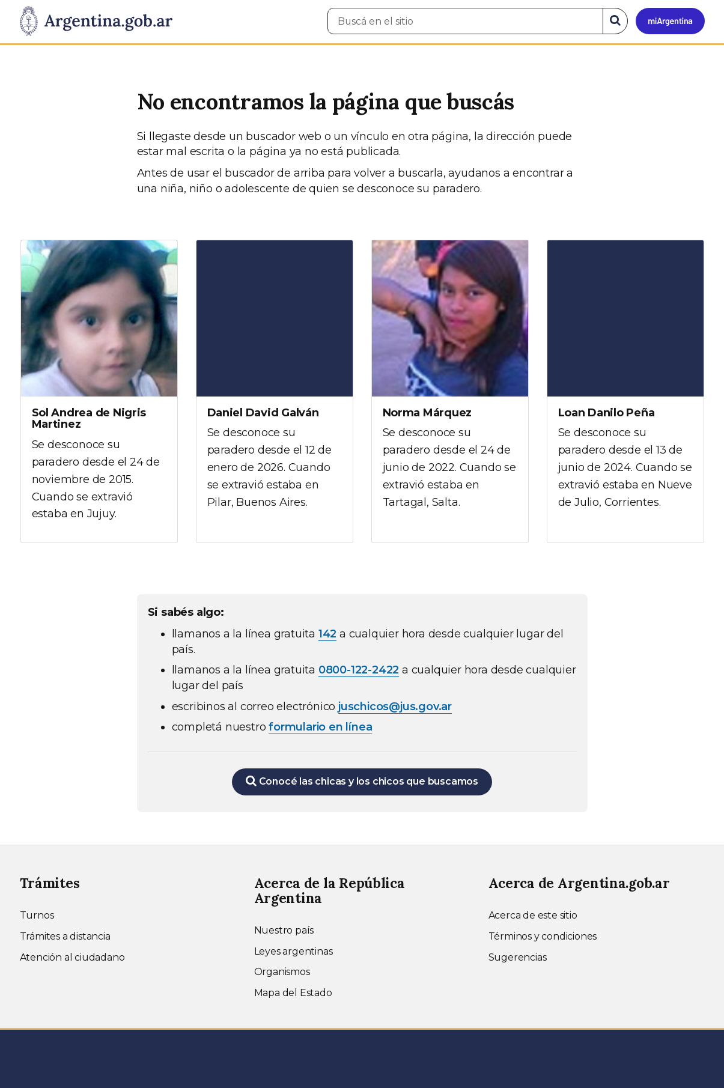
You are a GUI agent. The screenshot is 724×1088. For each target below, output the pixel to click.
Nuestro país (284, 930)
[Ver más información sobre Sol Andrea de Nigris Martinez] (99, 391)
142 (327, 633)
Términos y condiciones (542, 936)
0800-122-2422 (358, 669)
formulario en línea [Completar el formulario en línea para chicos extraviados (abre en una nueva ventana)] (320, 727)
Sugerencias (517, 957)
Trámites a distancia (65, 936)
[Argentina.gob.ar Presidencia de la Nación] (96, 21)
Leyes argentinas (293, 951)
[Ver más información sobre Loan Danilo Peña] (625, 385)
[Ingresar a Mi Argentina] (670, 21)
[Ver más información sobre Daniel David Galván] (274, 385)
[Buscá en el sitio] (465, 21)
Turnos (37, 915)
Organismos (282, 971)
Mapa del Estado (293, 992)
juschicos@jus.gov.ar (395, 706)
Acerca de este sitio (532, 915)
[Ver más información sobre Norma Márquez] (450, 385)
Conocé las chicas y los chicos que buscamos (362, 781)
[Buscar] (615, 21)
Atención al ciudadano (72, 957)
